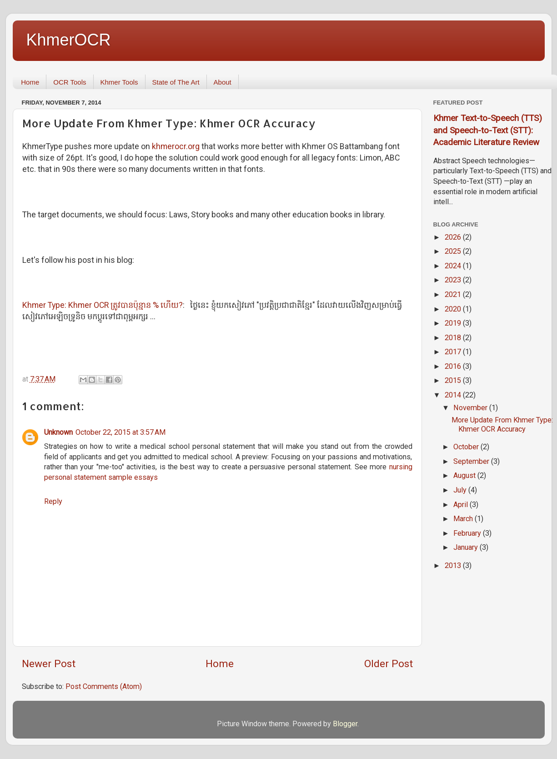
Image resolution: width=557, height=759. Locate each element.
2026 (454, 237)
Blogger (345, 723)
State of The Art (176, 82)
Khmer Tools (119, 82)
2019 (454, 323)
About (222, 82)
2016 (454, 366)
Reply (53, 501)
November (471, 407)
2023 (454, 280)
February (468, 533)
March (464, 518)
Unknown (58, 432)
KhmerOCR (68, 39)
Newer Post (48, 664)
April (461, 504)
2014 (454, 395)
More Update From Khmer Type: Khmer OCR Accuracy (502, 424)
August (465, 475)
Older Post (388, 664)
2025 (454, 251)
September (472, 461)
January (466, 547)
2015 (454, 380)
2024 (454, 265)
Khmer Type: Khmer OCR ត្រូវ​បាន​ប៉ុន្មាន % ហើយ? (102, 305)
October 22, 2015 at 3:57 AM (120, 432)
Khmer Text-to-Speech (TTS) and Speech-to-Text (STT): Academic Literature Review (487, 130)
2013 (454, 565)
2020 (454, 309)
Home (30, 82)
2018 (454, 337)
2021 (454, 294)
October (467, 446)
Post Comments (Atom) (103, 686)
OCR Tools (69, 82)
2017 (454, 351)
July (460, 490)
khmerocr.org (176, 146)
